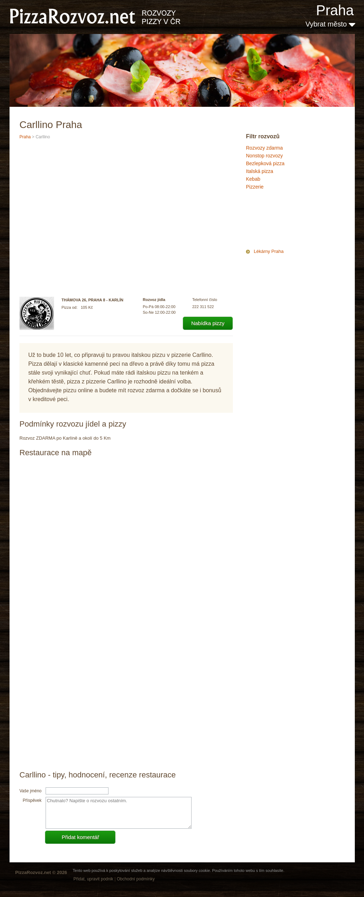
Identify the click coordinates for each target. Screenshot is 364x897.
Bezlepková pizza (265, 163)
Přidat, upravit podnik (93, 878)
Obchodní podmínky (135, 878)
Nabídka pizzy (207, 323)
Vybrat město (330, 24)
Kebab (253, 179)
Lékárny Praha (269, 251)
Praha (335, 10)
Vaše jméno (30, 790)
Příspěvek (32, 800)
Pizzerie (255, 187)
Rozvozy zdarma (264, 148)
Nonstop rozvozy (264, 155)
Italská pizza (259, 171)
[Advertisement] (281, 221)
